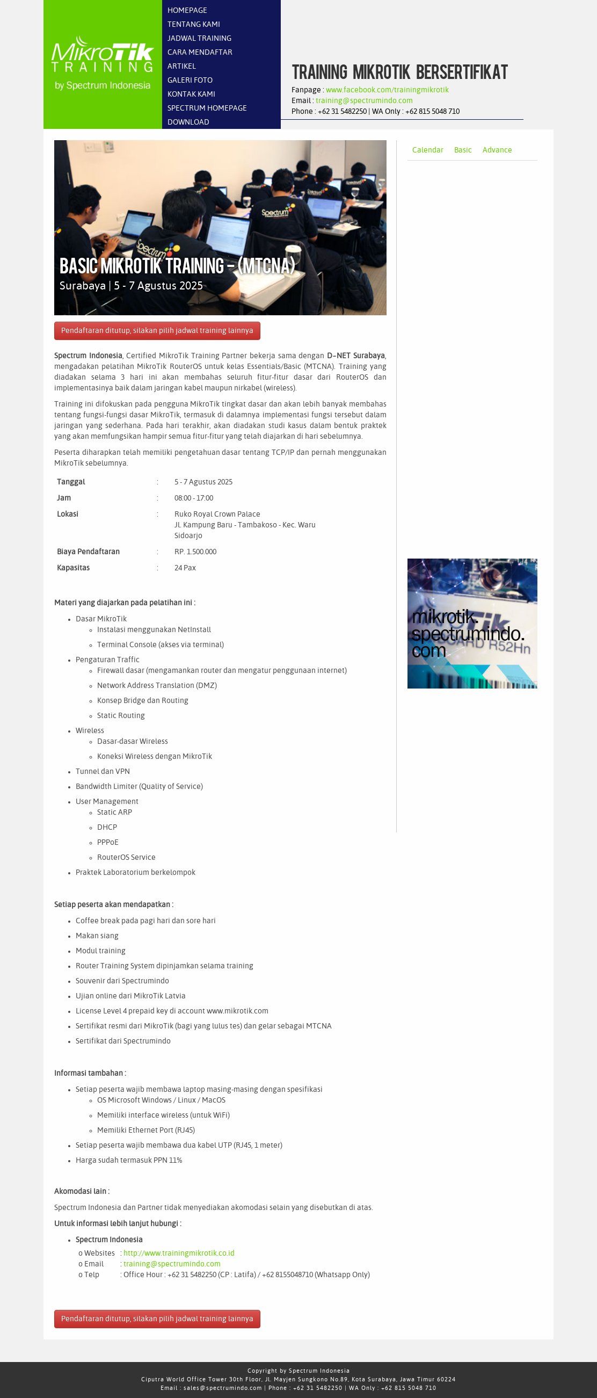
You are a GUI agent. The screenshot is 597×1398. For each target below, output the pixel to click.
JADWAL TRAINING (199, 38)
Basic (463, 150)
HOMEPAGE (187, 11)
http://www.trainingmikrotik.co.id (179, 1253)
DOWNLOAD (188, 122)
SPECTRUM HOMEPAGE (207, 108)
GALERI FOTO (190, 80)
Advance (497, 150)
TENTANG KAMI (194, 24)
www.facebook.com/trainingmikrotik (387, 90)
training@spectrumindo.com (364, 101)
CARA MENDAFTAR (200, 52)
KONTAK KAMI (191, 94)
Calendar (427, 150)
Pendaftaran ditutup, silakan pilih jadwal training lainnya (157, 331)
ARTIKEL (182, 66)
